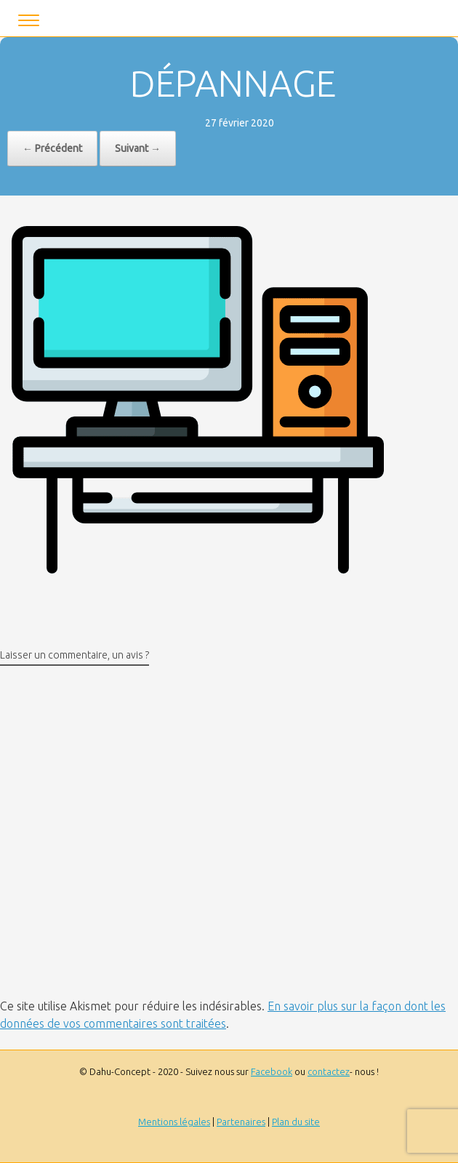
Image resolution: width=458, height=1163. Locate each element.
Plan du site (296, 1121)
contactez (329, 1071)
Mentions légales (174, 1121)
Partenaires (241, 1121)
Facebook (271, 1071)
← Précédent (52, 148)
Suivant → (138, 148)
